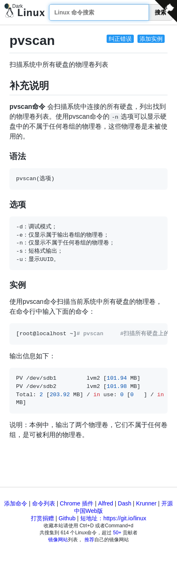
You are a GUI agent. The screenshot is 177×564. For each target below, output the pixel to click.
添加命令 (15, 503)
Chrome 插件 (76, 503)
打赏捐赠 (42, 518)
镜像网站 (58, 540)
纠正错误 (120, 38)
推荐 (89, 540)
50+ (117, 533)
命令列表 (43, 503)
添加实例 (151, 38)
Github (66, 518)
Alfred (105, 503)
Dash (124, 503)
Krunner (146, 503)
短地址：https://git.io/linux (113, 518)
